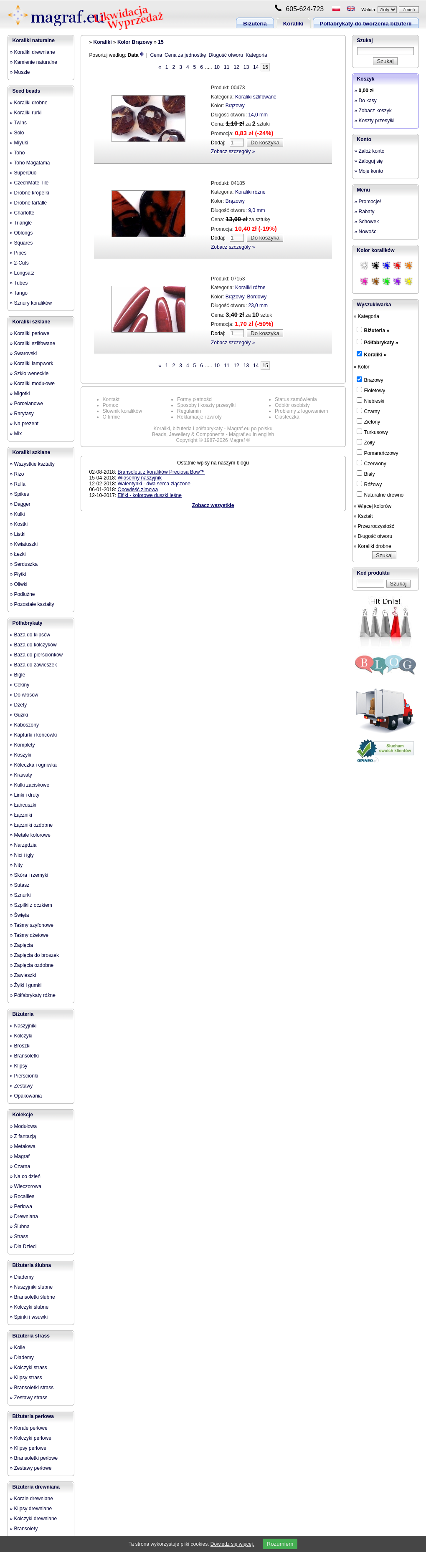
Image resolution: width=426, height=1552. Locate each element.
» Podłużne (22, 594)
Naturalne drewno (380, 494)
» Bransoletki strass (32, 1387)
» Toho (17, 153)
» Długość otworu (373, 536)
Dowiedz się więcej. (232, 1544)
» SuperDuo (23, 173)
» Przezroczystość (374, 526)
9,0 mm (256, 210)
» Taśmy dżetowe (29, 935)
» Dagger (20, 504)
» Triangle (21, 223)
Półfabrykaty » (381, 343)
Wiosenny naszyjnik (140, 478)
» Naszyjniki (23, 1026)
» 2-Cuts (19, 263)
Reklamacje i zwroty (199, 417)
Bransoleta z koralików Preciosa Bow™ (161, 472)
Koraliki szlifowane (255, 97)
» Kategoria (366, 316)
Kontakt (111, 399)
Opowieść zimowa (138, 489)
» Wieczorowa (25, 1186)
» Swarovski (23, 353)
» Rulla (17, 484)
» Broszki (20, 1046)
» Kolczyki (21, 1036)
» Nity (16, 865)
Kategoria (256, 55)
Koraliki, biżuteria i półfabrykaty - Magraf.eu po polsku (213, 429)
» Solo (17, 133)
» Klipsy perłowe (28, 1448)
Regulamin (189, 411)
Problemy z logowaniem (301, 411)
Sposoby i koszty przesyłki (206, 405)
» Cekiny (20, 685)
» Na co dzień (25, 1176)
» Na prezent (24, 423)
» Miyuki (19, 143)
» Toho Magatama (30, 163)
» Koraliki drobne (29, 103)
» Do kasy (366, 100)
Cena (156, 55)
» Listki (17, 534)
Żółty (366, 442)
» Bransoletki (24, 1056)
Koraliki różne (250, 192)
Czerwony (371, 463)
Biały (366, 473)
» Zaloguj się (369, 161)
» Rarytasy (22, 413)
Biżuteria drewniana (36, 1487)
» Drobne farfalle (28, 203)
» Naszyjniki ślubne (31, 1287)
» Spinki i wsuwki (29, 1317)
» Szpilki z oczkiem (31, 905)
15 (160, 42)
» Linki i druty (25, 795)
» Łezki (18, 554)
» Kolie (17, 1347)
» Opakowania (26, 1096)
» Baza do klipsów (30, 635)
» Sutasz (20, 885)
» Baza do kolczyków (33, 645)
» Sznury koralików (31, 303)
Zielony (368, 421)
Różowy (369, 484)
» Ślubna (20, 1226)
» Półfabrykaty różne (33, 995)
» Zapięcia (21, 945)
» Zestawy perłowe (31, 1468)
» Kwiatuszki (24, 544)
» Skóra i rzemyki (29, 875)
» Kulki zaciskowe (30, 785)
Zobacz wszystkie (213, 505)
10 (217, 67)
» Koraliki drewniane (32, 52)
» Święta (19, 915)
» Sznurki (20, 895)
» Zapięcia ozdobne (32, 965)
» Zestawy (21, 1086)
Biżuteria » (377, 330)
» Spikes (19, 494)
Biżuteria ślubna (32, 1265)
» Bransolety (24, 1529)
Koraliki (293, 23)
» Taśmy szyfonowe (32, 925)
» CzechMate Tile (29, 183)
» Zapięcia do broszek (34, 955)
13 (246, 67)
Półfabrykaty (28, 623)
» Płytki (18, 574)
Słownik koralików (122, 411)
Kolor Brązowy (134, 42)
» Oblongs (21, 233)
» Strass (19, 1236)
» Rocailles (22, 1196)
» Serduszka (24, 564)
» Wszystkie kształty (32, 464)
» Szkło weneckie (29, 373)
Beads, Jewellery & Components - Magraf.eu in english (213, 434)
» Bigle (17, 675)
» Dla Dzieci (23, 1246)
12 (236, 67)
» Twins (18, 123)
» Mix (16, 434)
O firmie (111, 417)
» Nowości (366, 232)
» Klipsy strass (26, 1377)
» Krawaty (21, 775)
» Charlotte (22, 213)
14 (256, 67)
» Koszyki (20, 755)
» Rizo (17, 474)
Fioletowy (371, 390)
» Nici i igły (22, 855)
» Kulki (17, 514)
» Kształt (363, 516)
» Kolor (362, 367)
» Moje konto (369, 171)
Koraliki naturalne (34, 40)
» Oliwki (19, 584)
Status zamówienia (296, 399)
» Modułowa (23, 1126)
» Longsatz (22, 273)
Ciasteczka (287, 417)
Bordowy (256, 297)
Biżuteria (254, 23)
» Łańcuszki (23, 805)
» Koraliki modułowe (32, 383)
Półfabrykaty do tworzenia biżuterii (366, 23)
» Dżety (18, 705)
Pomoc (110, 405)
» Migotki (20, 393)
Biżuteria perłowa (33, 1416)
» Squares (21, 243)
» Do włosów (24, 695)
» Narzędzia (23, 845)
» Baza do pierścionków (36, 655)
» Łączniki (21, 815)
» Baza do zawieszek (33, 665)
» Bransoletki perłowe (34, 1458)
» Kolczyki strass (28, 1367)
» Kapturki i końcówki (33, 735)
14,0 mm (258, 115)
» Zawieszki (23, 975)
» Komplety (22, 745)
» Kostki (19, 524)
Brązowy (235, 106)
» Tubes (19, 283)
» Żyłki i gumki (26, 985)
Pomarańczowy (377, 452)
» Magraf (20, 1156)
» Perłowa (21, 1206)
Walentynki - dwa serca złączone (154, 484)
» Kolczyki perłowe (30, 1438)
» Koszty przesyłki (375, 121)
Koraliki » (375, 355)
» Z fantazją (23, 1136)
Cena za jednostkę (185, 55)
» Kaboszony (24, 725)
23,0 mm (258, 305)
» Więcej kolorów (373, 506)
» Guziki (19, 715)
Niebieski (371, 400)
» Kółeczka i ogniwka (33, 765)
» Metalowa (23, 1146)
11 (226, 67)
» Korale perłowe (29, 1428)
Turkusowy (372, 432)
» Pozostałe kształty (32, 604)
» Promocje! (368, 201)
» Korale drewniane (31, 1499)
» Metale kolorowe (30, 835)
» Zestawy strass (29, 1398)
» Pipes (18, 253)
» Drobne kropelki (29, 193)
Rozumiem (280, 1544)
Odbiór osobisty (292, 405)
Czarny (368, 411)
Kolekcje (23, 1115)
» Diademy (22, 1277)
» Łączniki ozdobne (31, 825)
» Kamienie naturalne (33, 62)
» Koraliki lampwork (31, 363)
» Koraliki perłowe (30, 333)
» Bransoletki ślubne (32, 1297)
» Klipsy (19, 1066)
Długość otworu (225, 55)
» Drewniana (24, 1216)
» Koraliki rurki (26, 113)
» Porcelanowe (26, 403)
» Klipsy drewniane (31, 1509)
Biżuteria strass (31, 1336)
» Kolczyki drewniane (33, 1519)
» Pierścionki (24, 1076)
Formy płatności (195, 399)
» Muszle (20, 72)
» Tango (19, 293)
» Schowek (367, 222)
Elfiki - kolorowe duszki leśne (150, 495)
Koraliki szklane (32, 322)
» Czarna (20, 1166)
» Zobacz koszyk (373, 111)
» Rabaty (365, 212)
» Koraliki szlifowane (33, 343)
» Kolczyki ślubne (29, 1307)
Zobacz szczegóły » (233, 151)
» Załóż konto (370, 151)
